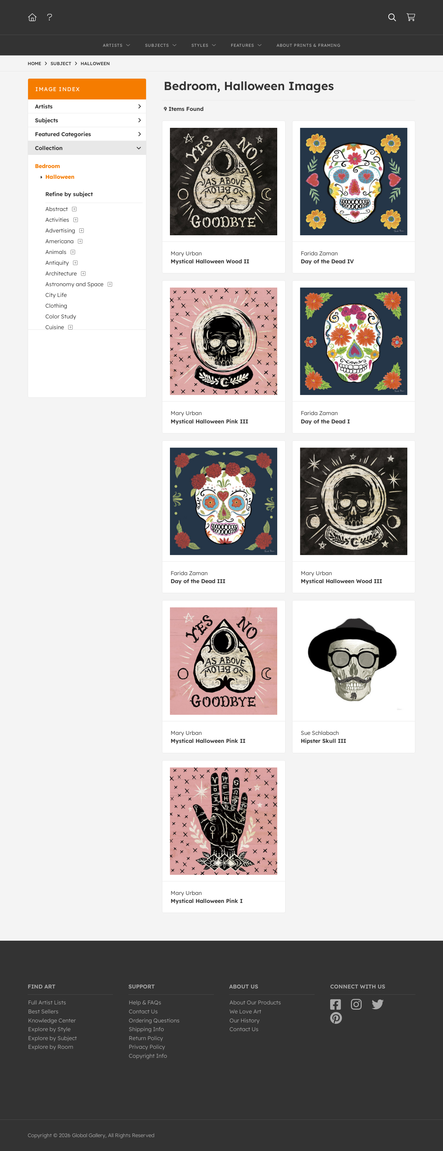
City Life (56, 294)
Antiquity (57, 262)
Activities (57, 219)
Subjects (88, 120)
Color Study (60, 316)
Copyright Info (148, 1055)
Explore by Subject (52, 1038)
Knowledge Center (52, 1020)
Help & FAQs (145, 1002)
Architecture (61, 273)
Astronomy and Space (74, 284)
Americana (59, 241)
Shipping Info (146, 1029)
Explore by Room (50, 1046)
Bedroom (47, 165)
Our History (244, 1020)
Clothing (56, 305)
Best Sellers (43, 1011)
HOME (34, 63)
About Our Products (255, 1002)
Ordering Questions (154, 1020)
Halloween (59, 176)
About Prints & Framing (309, 45)
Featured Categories (88, 134)
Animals (55, 251)
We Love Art (245, 1011)
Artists (88, 106)
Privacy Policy (147, 1046)
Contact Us (143, 1011)
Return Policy (146, 1038)
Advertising (60, 230)
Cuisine (54, 327)
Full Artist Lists (47, 1002)
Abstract (56, 208)
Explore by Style (49, 1029)
